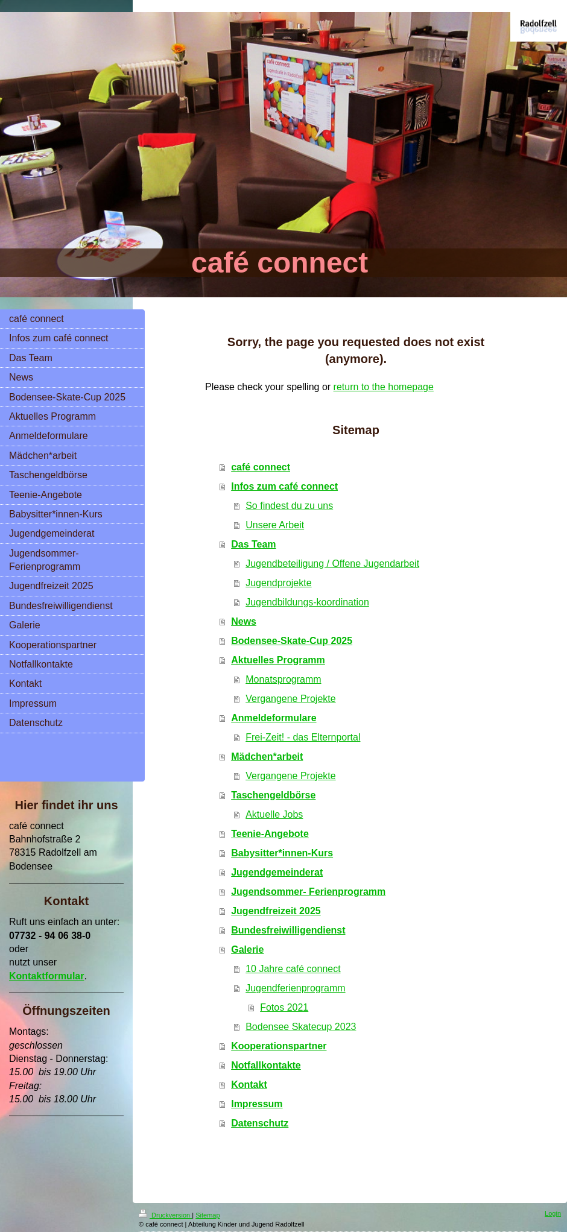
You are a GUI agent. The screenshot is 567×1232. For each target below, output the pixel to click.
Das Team (253, 544)
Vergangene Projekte (290, 698)
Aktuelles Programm (278, 660)
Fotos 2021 (284, 1007)
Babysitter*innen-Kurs (282, 853)
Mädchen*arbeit (267, 756)
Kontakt (249, 1084)
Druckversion (165, 1215)
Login (553, 1213)
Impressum (256, 1104)
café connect (260, 467)
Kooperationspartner (278, 1046)
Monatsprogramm (283, 679)
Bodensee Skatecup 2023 (300, 1027)
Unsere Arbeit (274, 525)
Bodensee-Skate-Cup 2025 (291, 641)
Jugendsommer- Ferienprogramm (308, 891)
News (243, 621)
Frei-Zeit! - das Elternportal (302, 737)
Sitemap (207, 1215)
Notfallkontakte (266, 1065)
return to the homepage (384, 387)
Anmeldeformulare (273, 718)
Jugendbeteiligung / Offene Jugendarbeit (332, 563)
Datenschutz (259, 1123)
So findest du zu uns (289, 506)
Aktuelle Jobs (274, 814)
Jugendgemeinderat (277, 872)
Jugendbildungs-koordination (307, 602)
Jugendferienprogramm (295, 988)
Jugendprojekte (278, 583)
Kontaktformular (46, 976)
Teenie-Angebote (270, 834)
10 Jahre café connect (292, 969)
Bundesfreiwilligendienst (288, 930)
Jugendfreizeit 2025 (276, 911)
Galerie (247, 949)
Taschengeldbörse (273, 795)
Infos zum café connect (284, 486)
